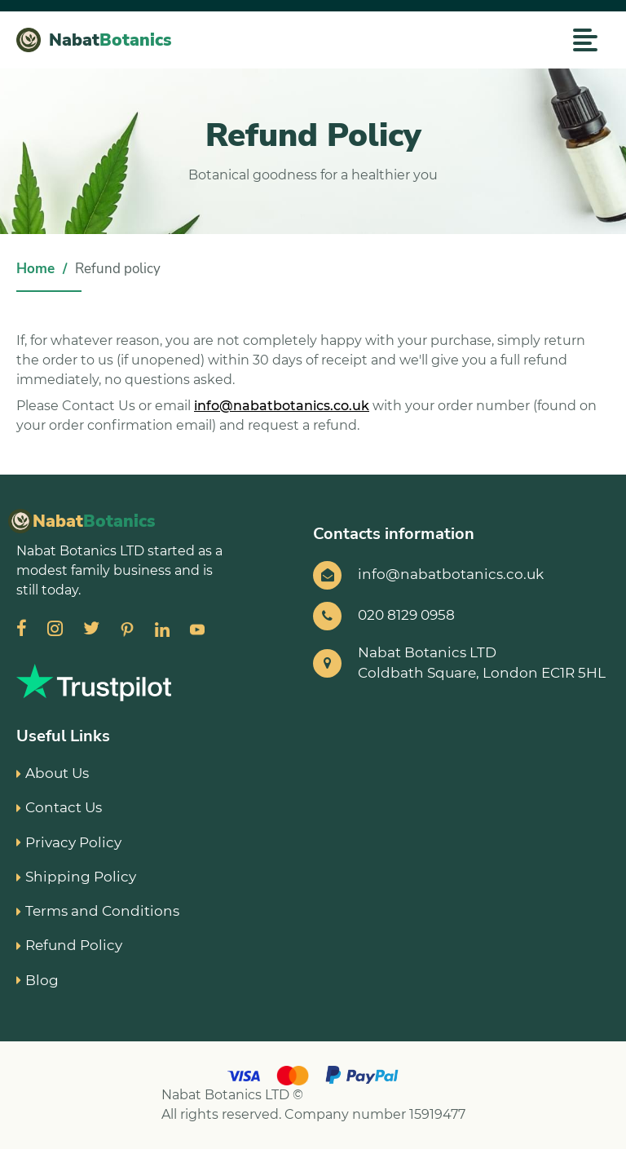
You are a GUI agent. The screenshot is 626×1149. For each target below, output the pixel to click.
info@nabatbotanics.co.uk (281, 405)
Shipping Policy (76, 876)
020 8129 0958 (406, 615)
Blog (37, 980)
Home (35, 268)
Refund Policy (69, 945)
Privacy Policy (68, 842)
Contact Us (59, 807)
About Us (52, 773)
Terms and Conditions (97, 911)
